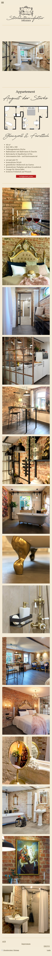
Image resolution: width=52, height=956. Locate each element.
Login (49, 950)
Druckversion (7, 950)
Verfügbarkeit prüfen (26, 176)
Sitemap (16, 950)
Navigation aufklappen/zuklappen (26, 2)
